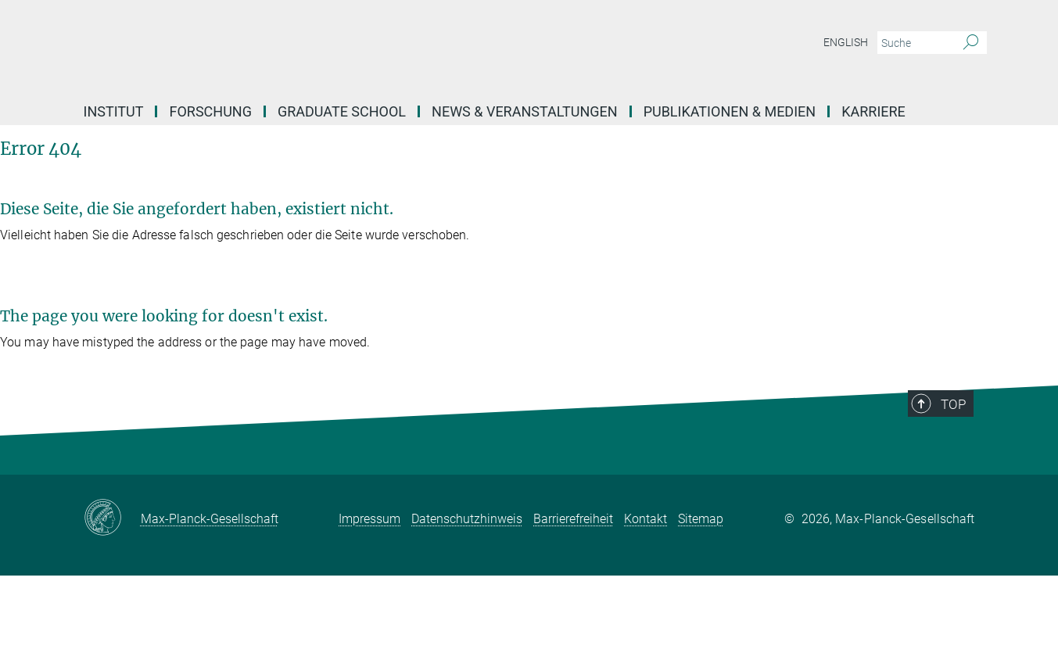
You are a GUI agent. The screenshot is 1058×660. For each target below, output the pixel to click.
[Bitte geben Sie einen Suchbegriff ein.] (914, 43)
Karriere (873, 111)
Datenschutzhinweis (466, 518)
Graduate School (342, 111)
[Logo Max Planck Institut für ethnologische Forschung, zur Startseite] (377, 47)
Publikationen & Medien (730, 111)
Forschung (210, 111)
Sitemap (700, 518)
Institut (114, 111)
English (845, 42)
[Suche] (971, 43)
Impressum (369, 518)
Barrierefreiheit (573, 518)
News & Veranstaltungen (525, 111)
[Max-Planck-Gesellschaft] (112, 518)
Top (953, 404)
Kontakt (645, 518)
